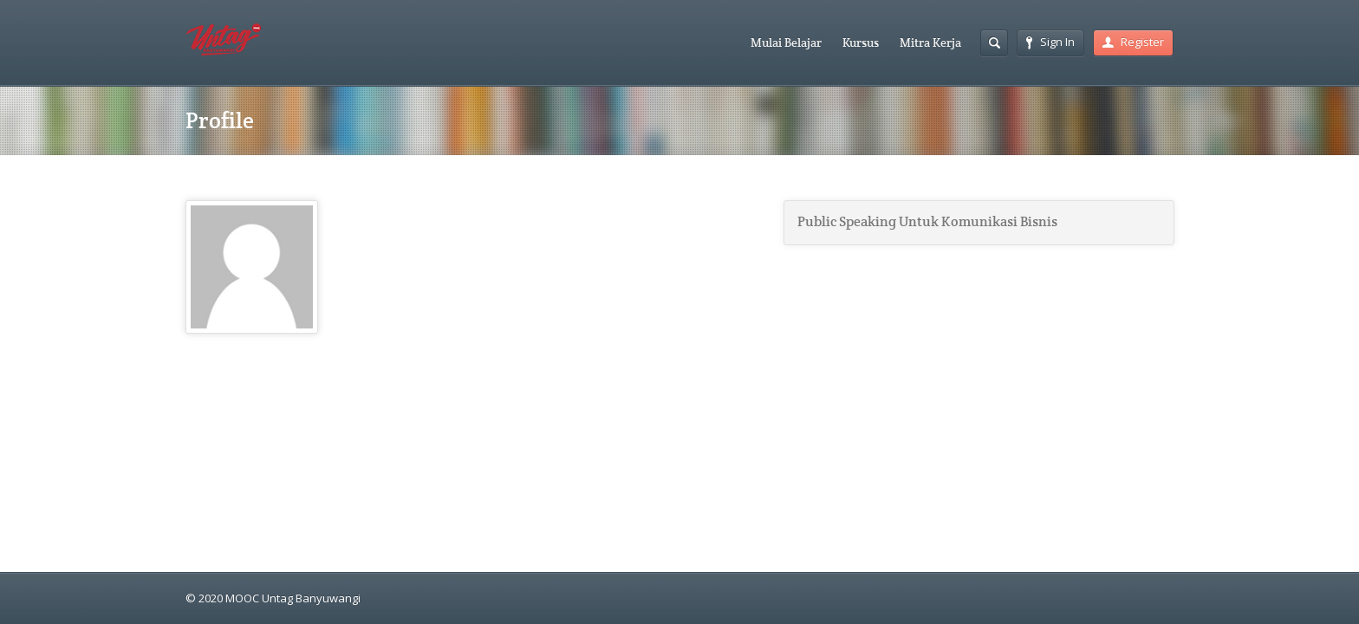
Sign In (1050, 41)
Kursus (860, 42)
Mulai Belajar (786, 42)
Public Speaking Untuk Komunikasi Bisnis (927, 222)
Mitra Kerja (930, 42)
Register (1133, 41)
